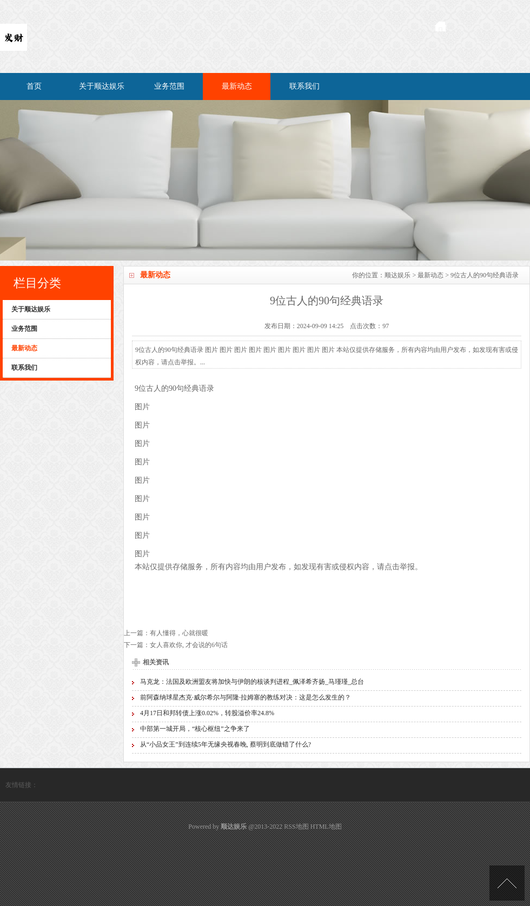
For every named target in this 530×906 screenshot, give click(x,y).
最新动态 (237, 86)
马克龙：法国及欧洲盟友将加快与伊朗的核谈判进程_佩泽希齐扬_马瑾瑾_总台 (252, 681)
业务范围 (169, 86)
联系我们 (304, 86)
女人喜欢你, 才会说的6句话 (189, 645)
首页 (34, 86)
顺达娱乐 (397, 275)
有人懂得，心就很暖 (179, 633)
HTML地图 (326, 826)
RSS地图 (296, 826)
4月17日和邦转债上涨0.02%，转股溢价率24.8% (207, 713)
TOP (507, 883)
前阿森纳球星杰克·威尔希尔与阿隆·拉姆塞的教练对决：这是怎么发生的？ (245, 697)
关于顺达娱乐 (101, 86)
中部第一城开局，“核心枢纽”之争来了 (195, 728)
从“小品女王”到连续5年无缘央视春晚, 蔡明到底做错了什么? (225, 744)
